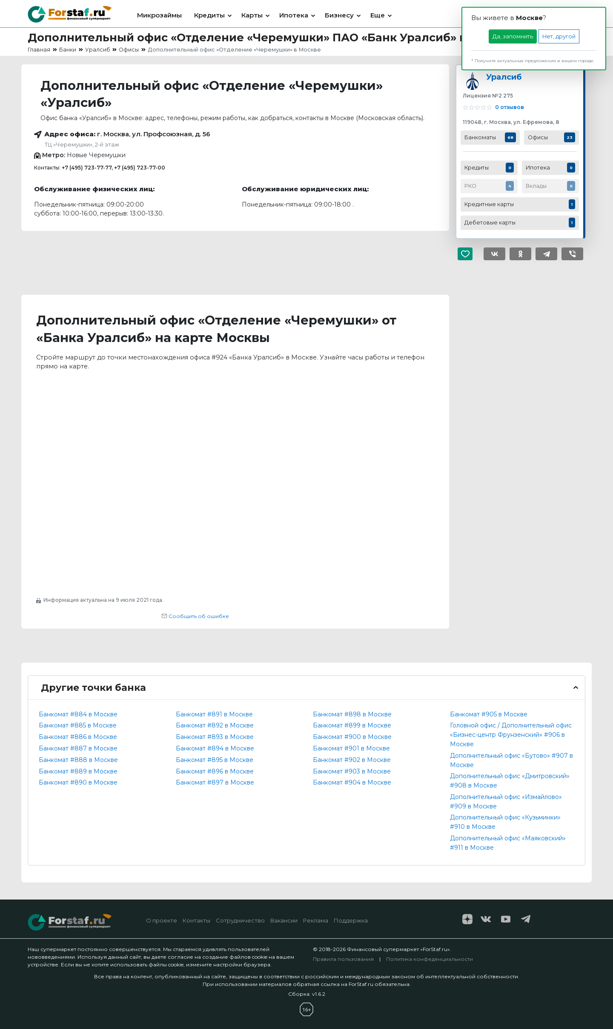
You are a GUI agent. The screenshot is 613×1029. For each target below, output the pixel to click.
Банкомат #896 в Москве (215, 771)
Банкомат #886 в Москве (78, 737)
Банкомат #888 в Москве (78, 760)
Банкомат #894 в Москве (215, 748)
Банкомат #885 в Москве (78, 725)
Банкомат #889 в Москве (78, 771)
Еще (377, 15)
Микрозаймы (159, 15)
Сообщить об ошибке (195, 616)
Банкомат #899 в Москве (352, 725)
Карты (252, 15)
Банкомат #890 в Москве (78, 782)
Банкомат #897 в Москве (215, 782)
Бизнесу (339, 15)
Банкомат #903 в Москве (352, 771)
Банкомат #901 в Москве (351, 748)
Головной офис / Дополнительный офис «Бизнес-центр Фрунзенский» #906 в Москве (511, 734)
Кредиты (209, 15)
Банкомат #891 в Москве (214, 714)
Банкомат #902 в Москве (352, 760)
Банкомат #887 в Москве (78, 748)
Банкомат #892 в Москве (215, 725)
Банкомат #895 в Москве (214, 760)
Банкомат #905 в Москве (488, 714)
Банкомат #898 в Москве (352, 714)
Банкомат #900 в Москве (352, 737)
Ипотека (293, 15)
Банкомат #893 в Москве (215, 737)
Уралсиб (503, 77)
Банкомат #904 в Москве (352, 782)
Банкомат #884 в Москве (78, 714)
